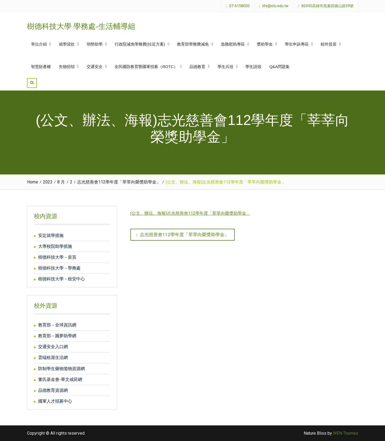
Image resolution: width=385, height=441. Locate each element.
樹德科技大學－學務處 (59, 268)
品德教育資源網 (53, 390)
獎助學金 (265, 44)
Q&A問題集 (279, 66)
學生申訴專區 (297, 44)
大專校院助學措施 (55, 246)
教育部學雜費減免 (193, 44)
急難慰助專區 (233, 44)
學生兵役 (225, 66)
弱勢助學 (95, 44)
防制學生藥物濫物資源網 (61, 368)
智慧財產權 (41, 66)
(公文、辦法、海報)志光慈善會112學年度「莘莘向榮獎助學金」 (190, 213)
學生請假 (253, 66)
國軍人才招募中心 (55, 401)
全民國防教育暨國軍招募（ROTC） (146, 66)
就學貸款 (67, 44)
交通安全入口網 (53, 346)
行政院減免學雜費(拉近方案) (140, 44)
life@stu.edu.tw (275, 5)
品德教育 (197, 66)
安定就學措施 (51, 235)
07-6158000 (239, 5)
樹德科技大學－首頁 (57, 257)
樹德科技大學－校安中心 (61, 278)
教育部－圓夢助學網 (57, 335)
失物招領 (67, 66)
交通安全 (95, 66)
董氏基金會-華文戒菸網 (60, 379)
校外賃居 (329, 44)
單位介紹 (39, 44)
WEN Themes (345, 433)
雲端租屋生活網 (53, 357)
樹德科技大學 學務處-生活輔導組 (81, 26)
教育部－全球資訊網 (57, 324)
